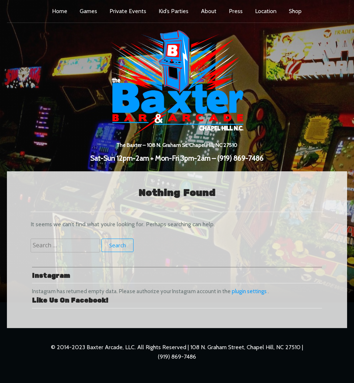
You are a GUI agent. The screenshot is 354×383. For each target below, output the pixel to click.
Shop (295, 11)
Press (236, 11)
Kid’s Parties (173, 11)
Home (59, 11)
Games (88, 11)
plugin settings (250, 291)
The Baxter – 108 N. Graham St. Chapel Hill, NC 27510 (177, 144)
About (208, 11)
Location (266, 11)
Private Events (128, 11)
